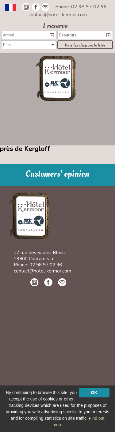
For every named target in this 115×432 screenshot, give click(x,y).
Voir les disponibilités (85, 45)
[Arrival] (28, 35)
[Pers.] (28, 44)
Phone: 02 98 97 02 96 (81, 6)
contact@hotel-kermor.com (58, 14)
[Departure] (85, 35)
